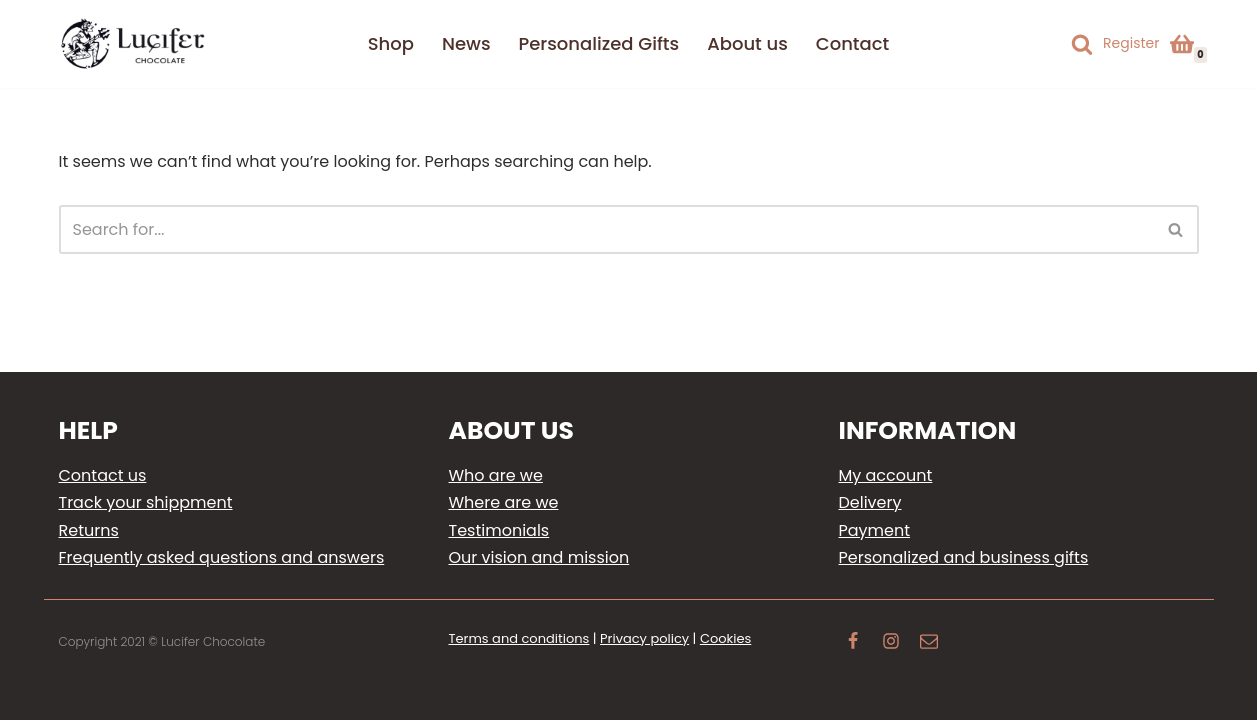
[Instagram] (891, 643)
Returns (89, 530)
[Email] (929, 643)
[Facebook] (853, 643)
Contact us (103, 475)
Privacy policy (644, 638)
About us (747, 43)
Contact (852, 43)
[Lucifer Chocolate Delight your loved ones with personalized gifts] (134, 44)
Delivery (870, 502)
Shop (391, 43)
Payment (875, 530)
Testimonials (499, 530)
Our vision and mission (539, 557)
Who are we (496, 475)
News (466, 43)
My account (886, 475)
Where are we (504, 502)
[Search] (1082, 44)
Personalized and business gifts (964, 557)
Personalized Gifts (599, 43)
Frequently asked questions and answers (222, 557)
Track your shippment (146, 502)
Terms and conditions (519, 638)
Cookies (725, 638)
